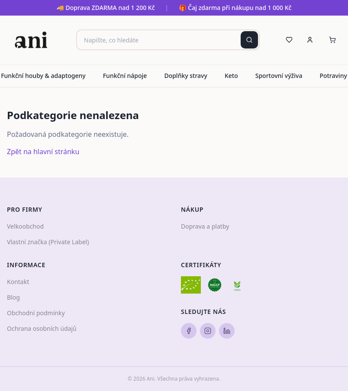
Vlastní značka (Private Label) (48, 242)
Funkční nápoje (125, 75)
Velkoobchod (25, 226)
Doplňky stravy (185, 75)
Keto (231, 75)
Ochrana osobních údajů (42, 328)
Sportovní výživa (279, 75)
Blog (13, 297)
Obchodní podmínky (36, 313)
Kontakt (18, 282)
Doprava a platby (205, 226)
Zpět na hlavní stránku (43, 151)
